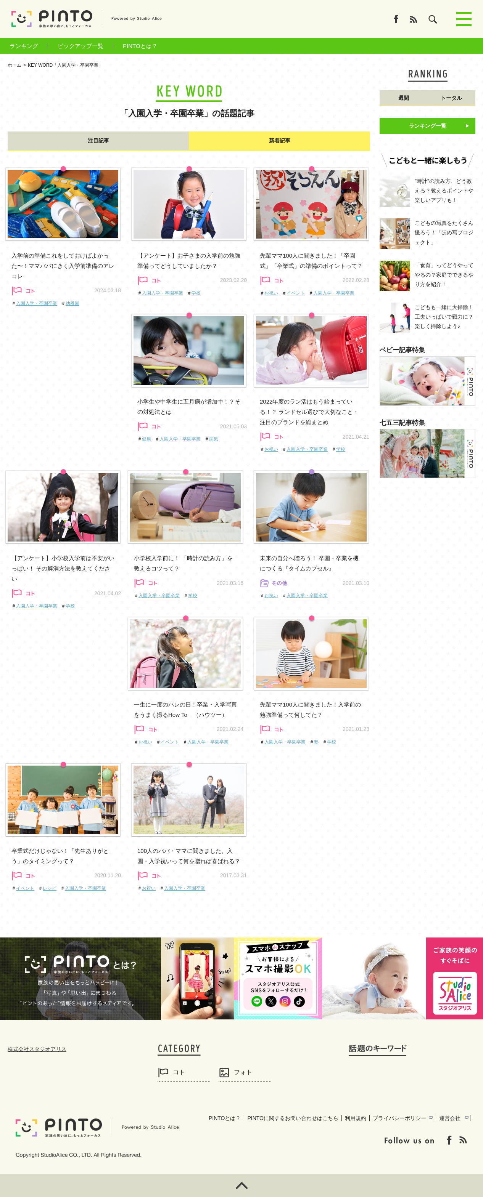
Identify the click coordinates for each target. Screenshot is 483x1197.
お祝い (271, 293)
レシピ (49, 888)
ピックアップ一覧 (80, 46)
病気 (213, 439)
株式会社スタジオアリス (37, 1049)
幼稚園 (72, 303)
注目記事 (98, 141)
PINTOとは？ (140, 46)
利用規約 (355, 1118)
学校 (196, 293)
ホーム (14, 65)
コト (179, 1072)
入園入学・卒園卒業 (36, 303)
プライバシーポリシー (399, 1118)
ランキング (24, 46)
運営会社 (449, 1118)
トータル (451, 98)
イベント (296, 293)
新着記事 (279, 141)
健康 (146, 439)
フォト (243, 1072)
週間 (403, 98)
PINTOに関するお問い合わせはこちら (292, 1118)
